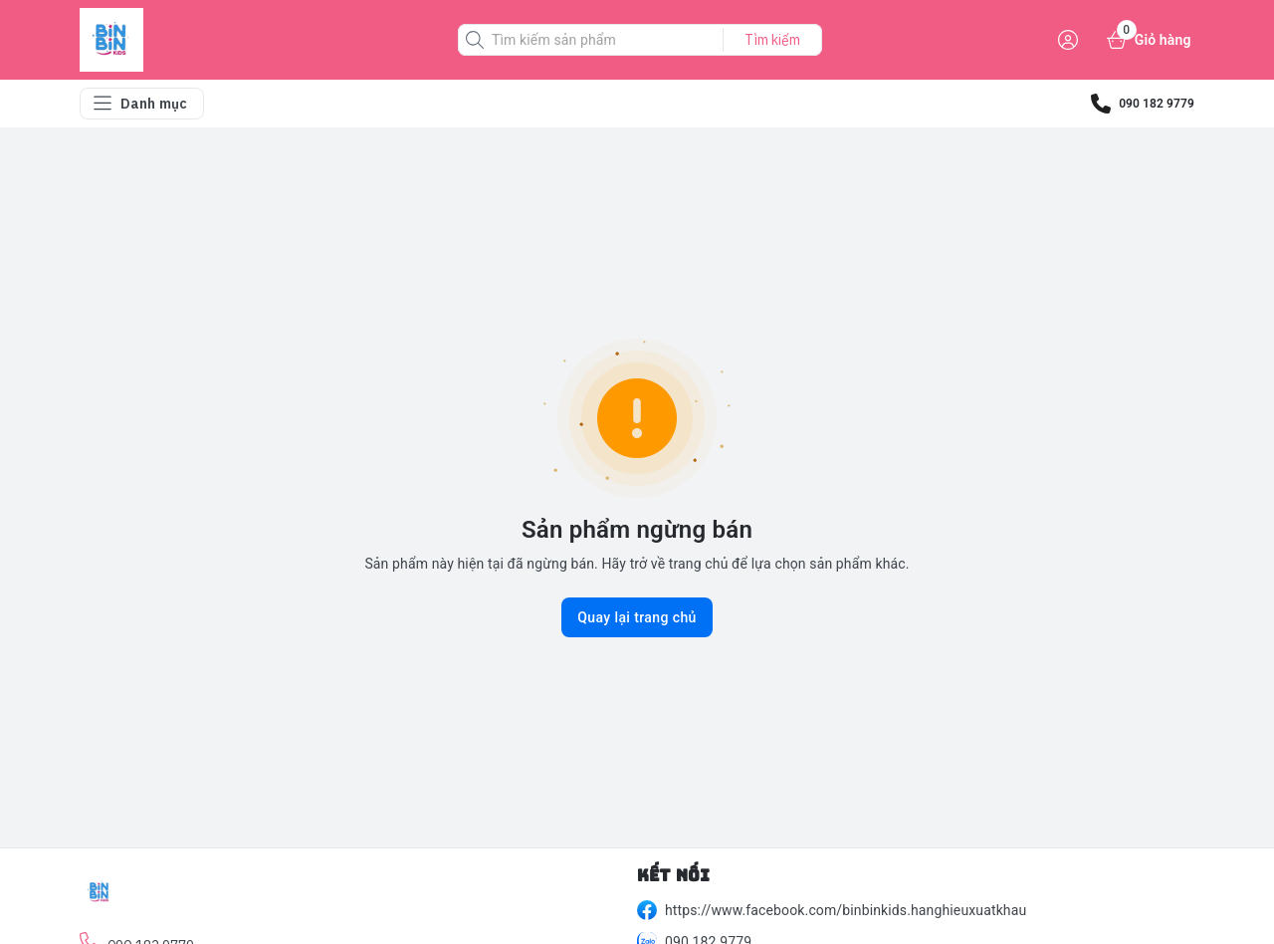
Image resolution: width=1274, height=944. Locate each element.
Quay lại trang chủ (637, 617)
